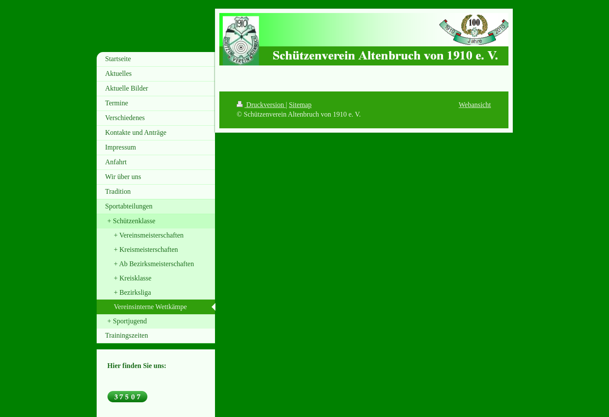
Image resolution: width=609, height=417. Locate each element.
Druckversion (261, 104)
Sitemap (300, 104)
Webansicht (475, 104)
